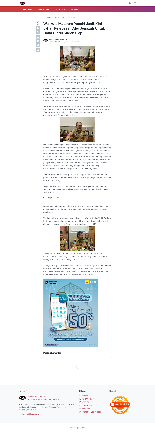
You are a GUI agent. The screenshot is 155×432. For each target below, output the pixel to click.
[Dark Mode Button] (130, 3)
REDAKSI (84, 402)
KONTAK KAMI (86, 405)
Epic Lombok (81, 428)
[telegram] (38, 41)
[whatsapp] (38, 37)
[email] (38, 50)
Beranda (83, 396)
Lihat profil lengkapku (29, 414)
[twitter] (38, 32)
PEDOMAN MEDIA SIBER (90, 412)
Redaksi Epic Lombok (37, 397)
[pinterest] (38, 45)
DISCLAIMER (85, 409)
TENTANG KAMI (86, 399)
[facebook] (38, 28)
